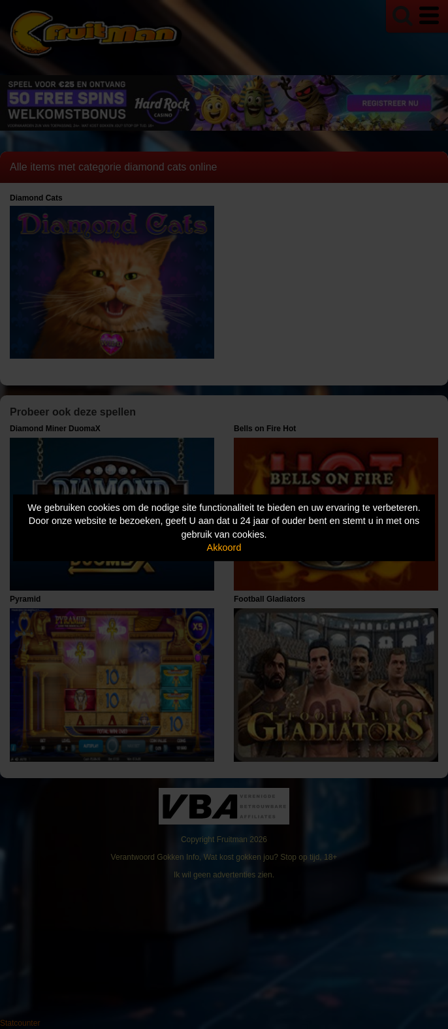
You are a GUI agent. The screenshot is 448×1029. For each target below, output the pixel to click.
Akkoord (224, 547)
